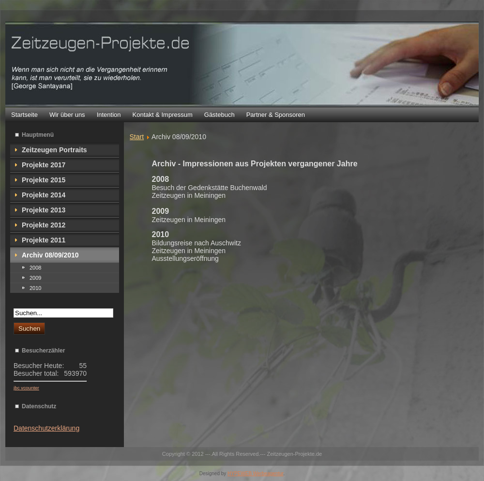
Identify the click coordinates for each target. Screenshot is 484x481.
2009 (35, 278)
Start (137, 137)
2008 (35, 268)
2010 (35, 288)
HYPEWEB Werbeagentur (255, 473)
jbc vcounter (26, 387)
